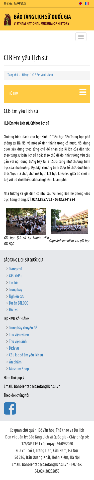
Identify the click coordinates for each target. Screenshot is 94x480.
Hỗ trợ (25, 75)
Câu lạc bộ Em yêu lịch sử (26, 355)
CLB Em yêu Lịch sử (42, 75)
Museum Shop (19, 369)
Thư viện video (19, 335)
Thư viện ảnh (18, 341)
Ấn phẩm (15, 362)
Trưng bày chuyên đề (23, 328)
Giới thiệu (15, 276)
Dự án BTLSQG (18, 303)
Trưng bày (15, 289)
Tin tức (13, 283)
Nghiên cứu (16, 296)
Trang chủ (13, 75)
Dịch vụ (14, 348)
